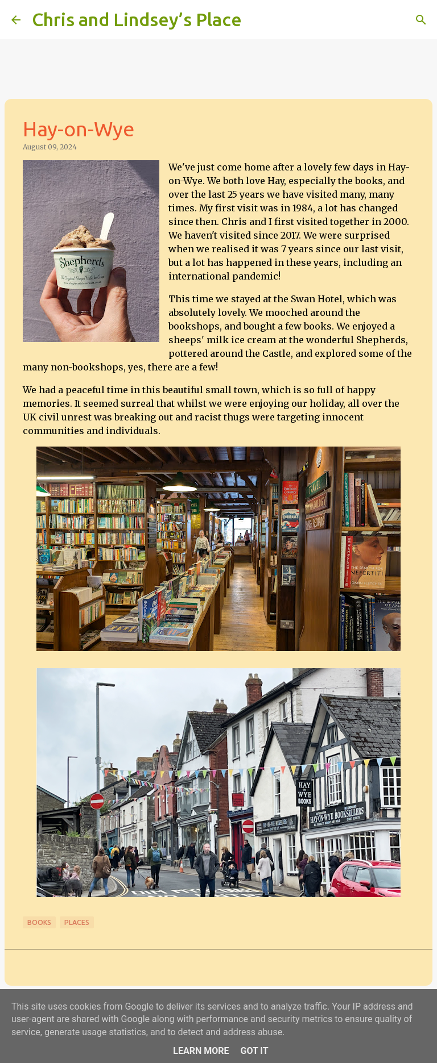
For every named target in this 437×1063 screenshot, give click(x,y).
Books (39, 922)
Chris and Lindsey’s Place (137, 19)
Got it (254, 1050)
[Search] (258, 20)
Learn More (201, 1050)
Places (76, 922)
